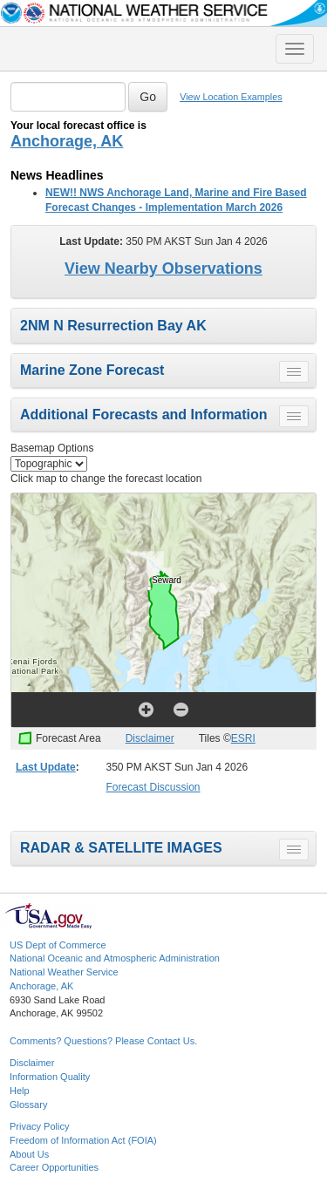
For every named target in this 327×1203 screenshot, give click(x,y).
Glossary (28, 1104)
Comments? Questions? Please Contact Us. (103, 1041)
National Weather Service (64, 972)
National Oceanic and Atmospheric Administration (115, 958)
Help (20, 1090)
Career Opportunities (54, 1167)
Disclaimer (150, 738)
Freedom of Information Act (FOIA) (83, 1140)
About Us (29, 1154)
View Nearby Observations (163, 268)
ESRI (243, 738)
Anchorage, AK (66, 141)
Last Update (46, 767)
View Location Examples (231, 97)
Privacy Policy (39, 1126)
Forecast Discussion (153, 787)
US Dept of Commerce (58, 945)
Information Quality (50, 1076)
